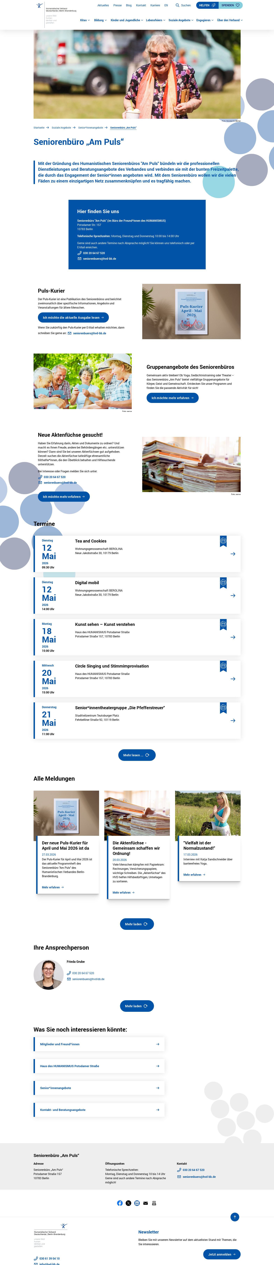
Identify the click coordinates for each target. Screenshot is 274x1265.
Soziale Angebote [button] (181, 20)
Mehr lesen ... (136, 755)
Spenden (231, 5)
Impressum (61, 1257)
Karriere (155, 5)
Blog (129, 5)
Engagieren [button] (205, 20)
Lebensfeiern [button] (155, 20)
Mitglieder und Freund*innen (60, 1044)
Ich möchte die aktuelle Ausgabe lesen (71, 317)
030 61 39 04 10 (49, 1214)
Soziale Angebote (61, 127)
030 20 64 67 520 (94, 253)
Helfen (207, 5)
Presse (117, 5)
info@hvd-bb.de (49, 1220)
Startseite (39, 127)
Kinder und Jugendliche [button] (127, 20)
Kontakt (141, 5)
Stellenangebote (105, 1257)
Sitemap (125, 1257)
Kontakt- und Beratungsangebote (171, 1066)
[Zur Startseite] (57, 15)
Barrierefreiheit (82, 1257)
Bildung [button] (100, 20)
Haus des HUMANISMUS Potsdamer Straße (178, 1044)
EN (166, 5)
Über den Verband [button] (229, 20)
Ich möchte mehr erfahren (170, 398)
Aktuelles (103, 5)
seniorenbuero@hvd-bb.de (99, 258)
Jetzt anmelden (219, 1210)
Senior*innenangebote (90, 127)
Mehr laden (136, 924)
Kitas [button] (85, 20)
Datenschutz (42, 1257)
